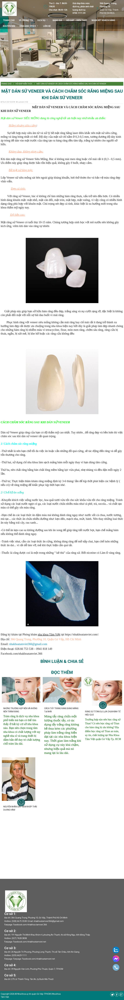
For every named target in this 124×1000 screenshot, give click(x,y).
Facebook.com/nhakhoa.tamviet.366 (30, 924)
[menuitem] (6, 83)
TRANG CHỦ (9, 20)
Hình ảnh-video (27, 26)
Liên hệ (47, 26)
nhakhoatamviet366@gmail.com (28, 644)
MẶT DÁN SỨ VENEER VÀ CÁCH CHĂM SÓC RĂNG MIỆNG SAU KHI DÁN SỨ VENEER (71, 84)
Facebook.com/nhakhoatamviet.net (29, 942)
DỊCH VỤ (41, 20)
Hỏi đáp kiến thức (24, 84)
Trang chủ (6, 84)
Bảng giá (57, 20)
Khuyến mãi (9, 26)
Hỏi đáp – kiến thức (76, 20)
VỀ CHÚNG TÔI (26, 20)
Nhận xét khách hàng (103, 20)
